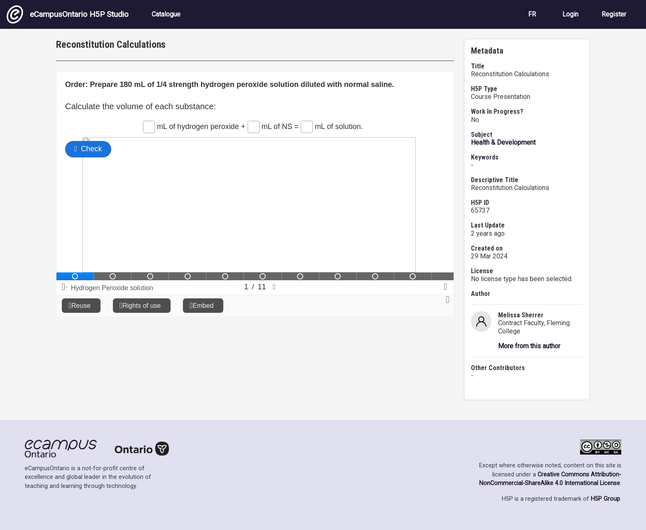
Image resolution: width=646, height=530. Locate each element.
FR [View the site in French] (532, 14)
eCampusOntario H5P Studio (68, 14)
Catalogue (166, 14)
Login (570, 14)
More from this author (529, 346)
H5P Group (605, 498)
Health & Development (503, 142)
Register (614, 14)
